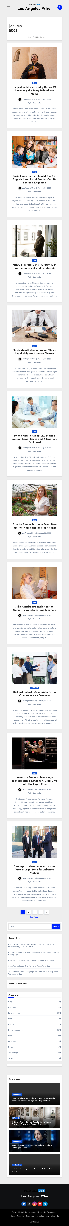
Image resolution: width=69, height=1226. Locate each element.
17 (40, 912)
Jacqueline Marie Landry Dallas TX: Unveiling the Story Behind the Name (34, 90)
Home (12, 1216)
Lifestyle (12, 1041)
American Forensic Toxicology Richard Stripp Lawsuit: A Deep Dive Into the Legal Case (34, 781)
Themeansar (52, 1212)
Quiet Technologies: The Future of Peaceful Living (29, 966)
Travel (10, 1058)
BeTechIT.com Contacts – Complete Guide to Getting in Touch (33, 960)
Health (11, 1024)
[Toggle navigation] (8, 7)
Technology (13, 1053)
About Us (55, 1216)
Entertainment (14, 1013)
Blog (34, 83)
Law (34, 260)
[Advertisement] (44, 26)
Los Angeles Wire (34, 9)
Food (10, 1019)
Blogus (41, 1212)
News (10, 1047)
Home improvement (16, 1030)
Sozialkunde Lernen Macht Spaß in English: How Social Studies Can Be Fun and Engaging (34, 179)
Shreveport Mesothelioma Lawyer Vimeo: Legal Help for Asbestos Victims (34, 869)
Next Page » (34, 917)
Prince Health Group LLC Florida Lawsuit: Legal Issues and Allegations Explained (34, 439)
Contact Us (34, 1222)
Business (34, 688)
